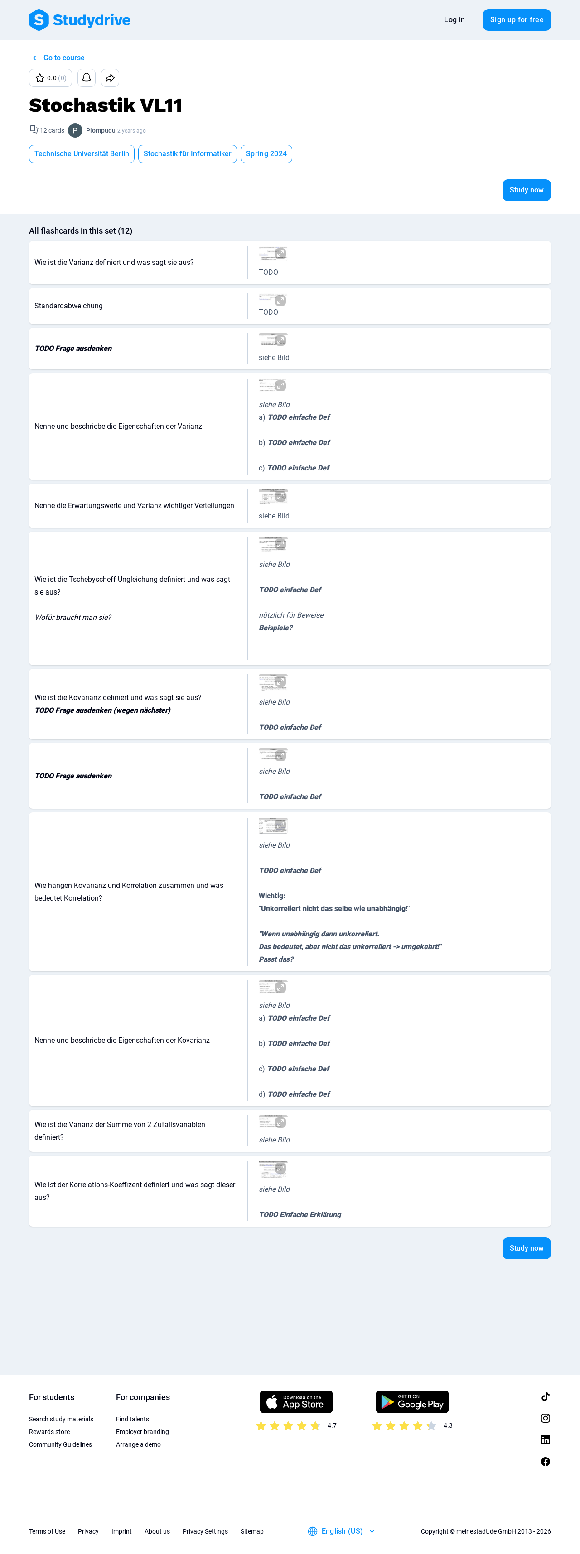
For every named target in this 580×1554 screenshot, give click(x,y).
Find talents (132, 1419)
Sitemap (252, 1531)
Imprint (121, 1531)
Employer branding (142, 1431)
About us (157, 1531)
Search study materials (61, 1419)
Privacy (88, 1531)
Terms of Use (47, 1531)
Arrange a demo (138, 1444)
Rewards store (49, 1431)
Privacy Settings (205, 1531)
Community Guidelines (60, 1444)
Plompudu (101, 130)
